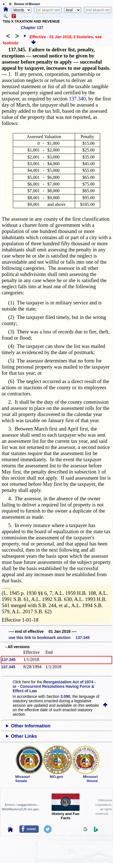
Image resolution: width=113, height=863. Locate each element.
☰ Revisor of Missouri (23, 4)
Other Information (31, 726)
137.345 (8, 659)
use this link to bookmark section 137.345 (49, 637)
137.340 (77, 99)
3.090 (65, 696)
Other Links (24, 736)
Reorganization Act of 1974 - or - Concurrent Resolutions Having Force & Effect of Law (54, 686)
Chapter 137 (32, 27)
